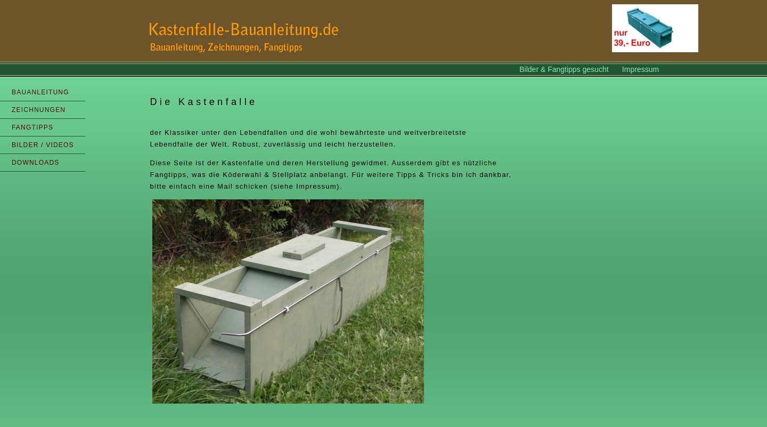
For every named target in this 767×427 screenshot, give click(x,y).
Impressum (640, 69)
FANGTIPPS (32, 127)
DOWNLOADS (35, 162)
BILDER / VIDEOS (43, 145)
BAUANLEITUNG (40, 92)
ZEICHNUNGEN (39, 110)
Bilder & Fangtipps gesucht (564, 69)
